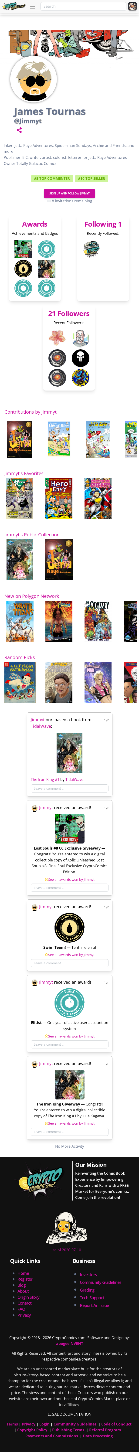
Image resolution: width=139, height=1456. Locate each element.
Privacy (24, 1315)
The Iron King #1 (45, 779)
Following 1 (103, 224)
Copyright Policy (32, 1429)
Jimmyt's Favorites (24, 473)
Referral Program (105, 1429)
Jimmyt (37, 719)
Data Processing (98, 1436)
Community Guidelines (75, 1424)
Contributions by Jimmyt (30, 412)
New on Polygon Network (31, 596)
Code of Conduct (116, 1424)
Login (44, 1424)
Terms (12, 1424)
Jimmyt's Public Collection (32, 534)
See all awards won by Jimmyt (71, 879)
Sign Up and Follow (69, 193)
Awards (34, 224)
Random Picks (19, 657)
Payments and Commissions (51, 1436)
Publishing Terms (68, 1429)
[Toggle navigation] (33, 7)
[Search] (83, 6)
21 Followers (68, 313)
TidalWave (41, 726)
